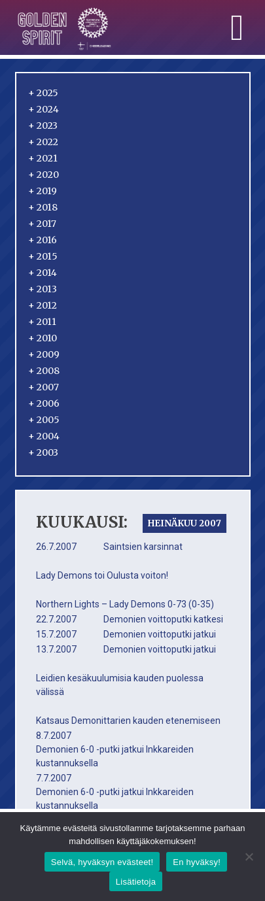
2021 (43, 158)
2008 (44, 371)
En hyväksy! (197, 862)
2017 (42, 224)
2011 (42, 322)
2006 (44, 403)
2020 (43, 174)
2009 (44, 354)
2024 (43, 109)
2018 (43, 207)
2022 (43, 142)
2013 (42, 289)
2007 (43, 387)
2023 (43, 125)
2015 (43, 256)
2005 (44, 420)
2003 (43, 452)
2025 (43, 93)
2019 (42, 191)
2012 (42, 305)
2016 (42, 240)
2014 (42, 273)
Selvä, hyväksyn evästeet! (102, 862)
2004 (44, 436)
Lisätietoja (136, 882)
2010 (42, 338)
